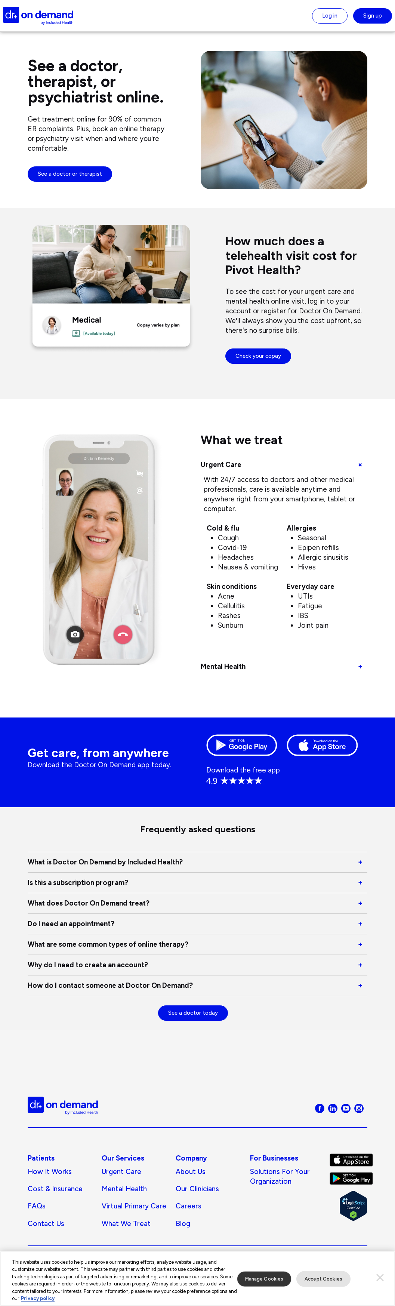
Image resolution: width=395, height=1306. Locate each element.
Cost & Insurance (55, 1188)
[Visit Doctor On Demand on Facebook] (319, 1107)
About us (191, 1171)
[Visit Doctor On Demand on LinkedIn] (332, 1107)
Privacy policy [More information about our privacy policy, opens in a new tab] (38, 1302)
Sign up (372, 15)
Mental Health (124, 1188)
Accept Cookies (323, 1282)
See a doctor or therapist (70, 173)
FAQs (37, 1206)
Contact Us (46, 1223)
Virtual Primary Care (134, 1206)
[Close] (380, 1281)
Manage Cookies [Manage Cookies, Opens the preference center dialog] (264, 1282)
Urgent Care (121, 1171)
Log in (329, 15)
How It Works (50, 1171)
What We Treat (126, 1223)
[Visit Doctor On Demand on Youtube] (346, 1107)
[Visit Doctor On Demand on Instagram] (359, 1107)
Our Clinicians (197, 1188)
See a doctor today (193, 1013)
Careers (188, 1206)
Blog (183, 1223)
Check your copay (258, 356)
